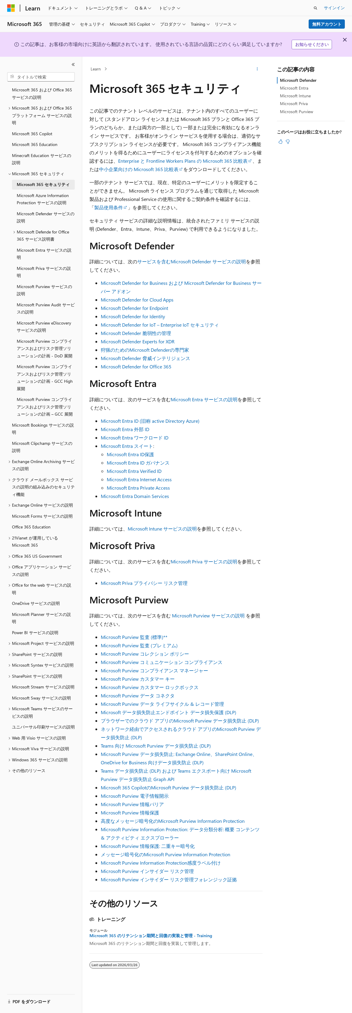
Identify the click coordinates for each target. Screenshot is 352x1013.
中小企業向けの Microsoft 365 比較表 (139, 169)
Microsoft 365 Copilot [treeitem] (32, 133)
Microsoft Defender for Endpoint (134, 308)
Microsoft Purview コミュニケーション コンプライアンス (162, 662)
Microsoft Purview (296, 111)
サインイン (334, 7)
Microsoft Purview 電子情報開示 (135, 796)
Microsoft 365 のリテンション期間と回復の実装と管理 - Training (150, 935)
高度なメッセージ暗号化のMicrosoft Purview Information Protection (173, 821)
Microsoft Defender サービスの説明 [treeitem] (45, 217)
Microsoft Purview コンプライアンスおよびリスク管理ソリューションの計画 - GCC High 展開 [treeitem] (45, 377)
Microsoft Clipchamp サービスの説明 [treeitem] (42, 447)
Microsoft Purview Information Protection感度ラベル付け (161, 863)
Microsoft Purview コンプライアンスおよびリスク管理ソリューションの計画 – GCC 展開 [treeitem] (45, 406)
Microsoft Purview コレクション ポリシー (145, 654)
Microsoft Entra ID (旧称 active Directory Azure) (150, 421)
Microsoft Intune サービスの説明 (162, 528)
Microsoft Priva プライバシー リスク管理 (144, 583)
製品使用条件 (108, 207)
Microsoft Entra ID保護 (130, 454)
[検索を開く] (315, 8)
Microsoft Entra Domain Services (135, 496)
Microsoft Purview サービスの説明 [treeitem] (44, 290)
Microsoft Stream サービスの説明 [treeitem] (43, 687)
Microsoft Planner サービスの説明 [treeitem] (41, 618)
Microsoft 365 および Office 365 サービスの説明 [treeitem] (42, 93)
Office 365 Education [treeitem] (31, 527)
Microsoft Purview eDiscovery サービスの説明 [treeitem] (44, 326)
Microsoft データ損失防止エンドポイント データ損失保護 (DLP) (168, 712)
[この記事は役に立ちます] (280, 141)
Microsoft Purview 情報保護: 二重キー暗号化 (148, 846)
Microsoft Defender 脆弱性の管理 (136, 333)
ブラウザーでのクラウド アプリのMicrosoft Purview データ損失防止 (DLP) (180, 720)
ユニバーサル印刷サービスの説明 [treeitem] (43, 727)
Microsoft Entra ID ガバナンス (138, 462)
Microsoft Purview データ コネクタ (138, 695)
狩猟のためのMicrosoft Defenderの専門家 (145, 350)
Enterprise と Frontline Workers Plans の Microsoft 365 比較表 (183, 161)
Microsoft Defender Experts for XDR (138, 341)
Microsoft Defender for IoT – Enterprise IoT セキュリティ (160, 325)
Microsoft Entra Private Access (138, 488)
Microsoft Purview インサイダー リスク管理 (147, 871)
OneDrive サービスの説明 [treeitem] (36, 603)
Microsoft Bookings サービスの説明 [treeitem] (43, 428)
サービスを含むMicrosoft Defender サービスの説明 (191, 261)
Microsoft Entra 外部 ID (125, 429)
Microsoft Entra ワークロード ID (134, 437)
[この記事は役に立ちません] (287, 141)
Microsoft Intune (295, 96)
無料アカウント (327, 24)
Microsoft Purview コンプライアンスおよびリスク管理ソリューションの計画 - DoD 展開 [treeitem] (44, 348)
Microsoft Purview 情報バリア (132, 804)
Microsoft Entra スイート (127, 446)
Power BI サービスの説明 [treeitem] (35, 632)
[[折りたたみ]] (73, 64)
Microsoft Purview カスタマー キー (138, 679)
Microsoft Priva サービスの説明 (204, 561)
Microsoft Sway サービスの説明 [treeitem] (41, 698)
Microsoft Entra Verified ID (134, 471)
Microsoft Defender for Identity (133, 316)
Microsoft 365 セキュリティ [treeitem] (43, 184)
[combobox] (41, 77)
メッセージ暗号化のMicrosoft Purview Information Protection (165, 854)
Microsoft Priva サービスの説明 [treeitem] (44, 272)
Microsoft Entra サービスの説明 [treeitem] (44, 253)
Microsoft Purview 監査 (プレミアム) (139, 645)
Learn (96, 69)
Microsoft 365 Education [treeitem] (34, 144)
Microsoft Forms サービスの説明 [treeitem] (42, 516)
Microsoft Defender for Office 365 (136, 366)
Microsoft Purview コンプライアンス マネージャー (154, 670)
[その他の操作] (257, 69)
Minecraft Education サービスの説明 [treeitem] (41, 159)
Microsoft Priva (294, 103)
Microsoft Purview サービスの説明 (208, 615)
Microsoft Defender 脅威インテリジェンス (145, 358)
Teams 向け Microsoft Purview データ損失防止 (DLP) (156, 746)
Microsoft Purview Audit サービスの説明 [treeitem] (46, 308)
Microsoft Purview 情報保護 (130, 812)
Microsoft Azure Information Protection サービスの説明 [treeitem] (43, 199)
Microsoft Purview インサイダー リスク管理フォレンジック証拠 (169, 879)
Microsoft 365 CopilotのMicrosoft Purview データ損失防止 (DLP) (168, 787)
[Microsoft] (11, 8)
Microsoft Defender (298, 80)
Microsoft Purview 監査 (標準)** (134, 637)
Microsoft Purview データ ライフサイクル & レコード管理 (162, 704)
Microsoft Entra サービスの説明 (204, 399)
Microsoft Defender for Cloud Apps (137, 299)
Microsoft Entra (294, 88)
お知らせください (312, 44)
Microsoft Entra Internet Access (139, 479)
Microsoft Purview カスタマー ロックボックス (150, 687)
